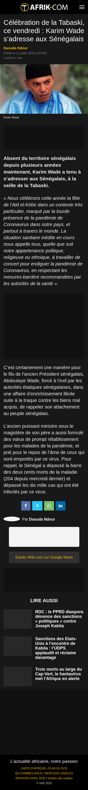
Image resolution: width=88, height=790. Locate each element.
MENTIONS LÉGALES (59, 773)
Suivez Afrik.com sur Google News (44, 557)
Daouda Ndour (16, 48)
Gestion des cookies (60, 778)
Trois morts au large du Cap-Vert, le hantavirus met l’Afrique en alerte (58, 674)
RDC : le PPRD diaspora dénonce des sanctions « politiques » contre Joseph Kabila (59, 618)
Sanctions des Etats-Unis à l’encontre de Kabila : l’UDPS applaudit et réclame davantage (56, 648)
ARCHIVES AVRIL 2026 (30, 778)
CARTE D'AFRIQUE (33, 768)
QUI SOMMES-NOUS (28, 773)
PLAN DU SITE (57, 768)
